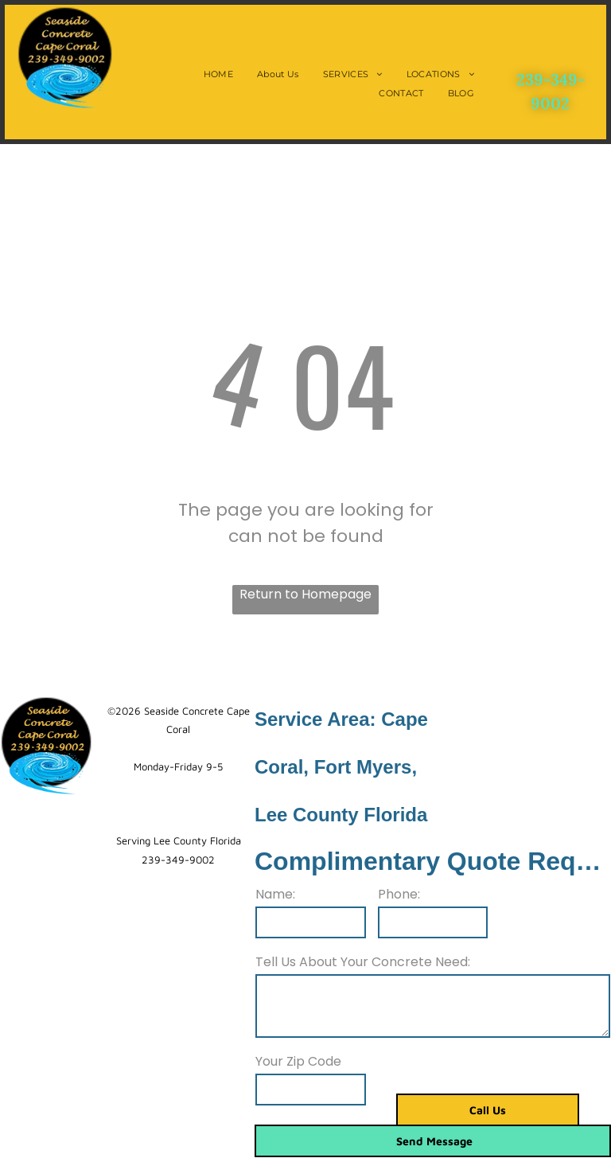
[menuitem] (218, 74)
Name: (275, 894)
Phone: (399, 894)
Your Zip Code (298, 1061)
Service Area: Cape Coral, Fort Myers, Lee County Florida (341, 766)
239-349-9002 (178, 859)
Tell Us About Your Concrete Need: (362, 962)
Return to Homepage (305, 594)
